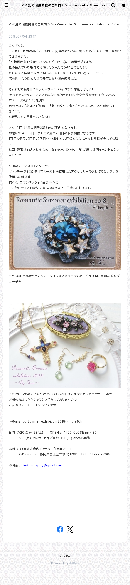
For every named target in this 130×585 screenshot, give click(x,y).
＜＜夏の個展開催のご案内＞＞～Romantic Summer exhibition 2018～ (64, 24)
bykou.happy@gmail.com (43, 465)
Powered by (65, 563)
